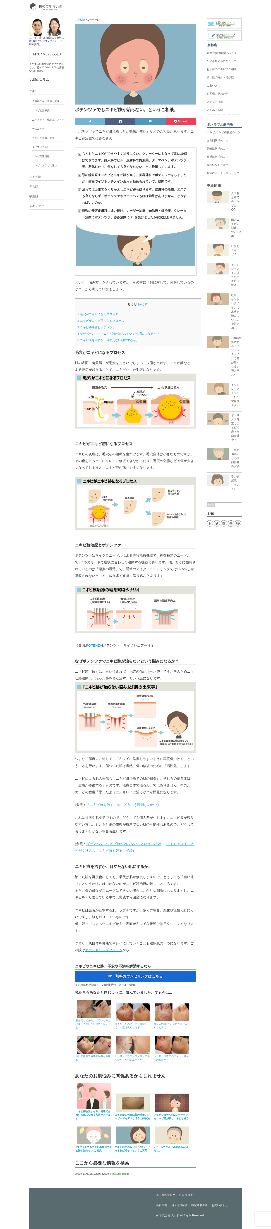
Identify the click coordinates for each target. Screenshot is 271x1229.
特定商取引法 (199, 1205)
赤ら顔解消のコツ (217, 140)
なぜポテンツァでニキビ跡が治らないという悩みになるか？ (118, 333)
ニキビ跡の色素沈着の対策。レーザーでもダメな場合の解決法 (133, 1115)
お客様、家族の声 (217, 93)
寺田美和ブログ (165, 1195)
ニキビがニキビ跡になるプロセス (100, 320)
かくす (143, 304)
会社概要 (161, 1205)
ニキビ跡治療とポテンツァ (96, 327)
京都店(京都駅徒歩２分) (221, 53)
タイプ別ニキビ (41, 147)
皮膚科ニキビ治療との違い (47, 101)
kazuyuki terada (120, 1173)
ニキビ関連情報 (41, 156)
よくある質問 (215, 110)
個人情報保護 (179, 1205)
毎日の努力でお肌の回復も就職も (94, 1056)
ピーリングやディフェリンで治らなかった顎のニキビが (133, 1056)
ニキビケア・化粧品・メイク (48, 119)
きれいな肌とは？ (217, 165)
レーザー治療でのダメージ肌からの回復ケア (172, 1056)
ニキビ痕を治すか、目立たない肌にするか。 (108, 340)
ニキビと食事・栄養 (43, 138)
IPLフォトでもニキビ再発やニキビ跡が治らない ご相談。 (94, 1147)
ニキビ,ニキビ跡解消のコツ (223, 132)
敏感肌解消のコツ (217, 156)
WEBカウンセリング (40, 41)
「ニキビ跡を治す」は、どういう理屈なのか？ (122, 805)
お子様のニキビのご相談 (222, 69)
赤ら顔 (33, 186)
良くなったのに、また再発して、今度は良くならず (133, 1024)
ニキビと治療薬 (41, 110)
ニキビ (33, 91)
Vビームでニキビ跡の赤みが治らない (172, 1147)
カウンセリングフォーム (103, 950)
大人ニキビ (38, 128)
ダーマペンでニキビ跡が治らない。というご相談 (123, 844)
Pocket (181, 121)
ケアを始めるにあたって (222, 61)
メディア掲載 (215, 101)
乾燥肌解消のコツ (217, 148)
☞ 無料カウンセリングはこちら (135, 976)
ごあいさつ (213, 85)
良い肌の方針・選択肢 (220, 77)
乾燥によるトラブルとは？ (223, 173)
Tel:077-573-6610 (47, 54)
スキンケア (36, 206)
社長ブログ (186, 1195)
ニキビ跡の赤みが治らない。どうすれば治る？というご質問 (133, 1147)
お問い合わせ (220, 1205)
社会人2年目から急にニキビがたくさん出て (172, 1024)
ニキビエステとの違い (44, 165)
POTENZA (94, 645)
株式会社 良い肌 (169, 1215)
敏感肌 (33, 196)
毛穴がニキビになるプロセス (97, 314)
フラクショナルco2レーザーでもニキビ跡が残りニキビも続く (172, 1115)
